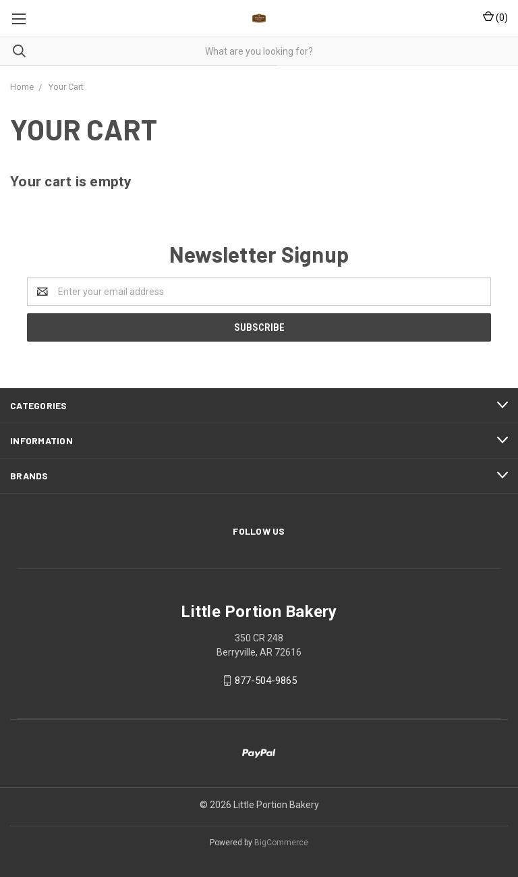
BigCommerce (281, 842)
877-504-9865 (266, 680)
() (495, 17)
